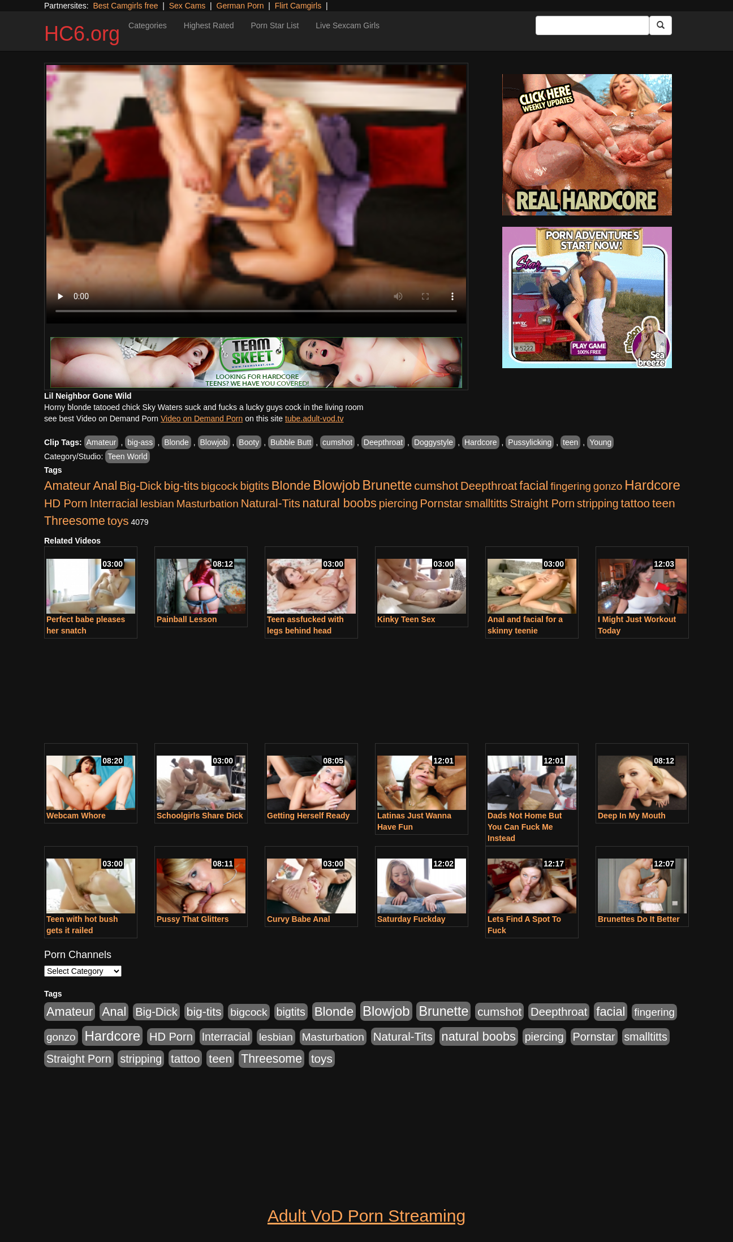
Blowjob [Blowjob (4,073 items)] (336, 485)
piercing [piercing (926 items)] (398, 503)
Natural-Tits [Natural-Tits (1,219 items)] (270, 503)
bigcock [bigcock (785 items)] (219, 486)
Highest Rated (209, 25)
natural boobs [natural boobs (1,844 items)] (340, 503)
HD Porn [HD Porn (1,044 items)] (66, 503)
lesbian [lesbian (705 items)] (157, 504)
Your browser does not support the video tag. (256, 194)
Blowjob (214, 442)
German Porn (240, 5)
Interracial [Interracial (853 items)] (114, 503)
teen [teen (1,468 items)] (663, 503)
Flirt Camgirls (298, 5)
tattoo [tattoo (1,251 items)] (635, 503)
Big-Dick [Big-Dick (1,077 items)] (140, 486)
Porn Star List (275, 25)
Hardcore (480, 442)
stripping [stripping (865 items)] (598, 503)
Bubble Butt (290, 442)
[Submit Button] (660, 25)
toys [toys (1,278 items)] (118, 520)
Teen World (127, 456)
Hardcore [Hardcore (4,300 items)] (652, 485)
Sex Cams (187, 5)
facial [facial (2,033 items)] (533, 485)
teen (570, 442)
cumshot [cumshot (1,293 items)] (436, 485)
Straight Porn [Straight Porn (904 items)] (542, 503)
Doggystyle (433, 442)
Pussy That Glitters (193, 919)
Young (600, 442)
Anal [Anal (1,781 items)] (105, 486)
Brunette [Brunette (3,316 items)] (387, 485)
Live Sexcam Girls (348, 25)
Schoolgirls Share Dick (200, 815)
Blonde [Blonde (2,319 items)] (291, 485)
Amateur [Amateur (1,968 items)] (67, 485)
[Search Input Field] (592, 25)
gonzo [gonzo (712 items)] (608, 486)
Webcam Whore (76, 815)
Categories (147, 25)
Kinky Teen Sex (406, 619)
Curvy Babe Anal (298, 919)
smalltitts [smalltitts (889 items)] (486, 503)
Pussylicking (529, 442)
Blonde (176, 442)
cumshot (337, 442)
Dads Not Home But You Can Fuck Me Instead (525, 827)
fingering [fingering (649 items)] (570, 486)
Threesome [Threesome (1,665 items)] (74, 521)
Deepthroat (383, 442)
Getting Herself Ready (308, 815)
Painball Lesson (187, 619)
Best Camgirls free (125, 5)
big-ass (140, 442)
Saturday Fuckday (411, 919)
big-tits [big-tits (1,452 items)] (181, 485)
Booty (249, 442)
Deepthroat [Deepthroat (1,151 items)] (488, 486)
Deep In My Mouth (632, 815)
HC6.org (82, 33)
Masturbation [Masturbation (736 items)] (207, 504)
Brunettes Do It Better (639, 919)
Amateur (102, 442)
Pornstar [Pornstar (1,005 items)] (441, 503)
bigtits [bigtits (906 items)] (254, 486)
